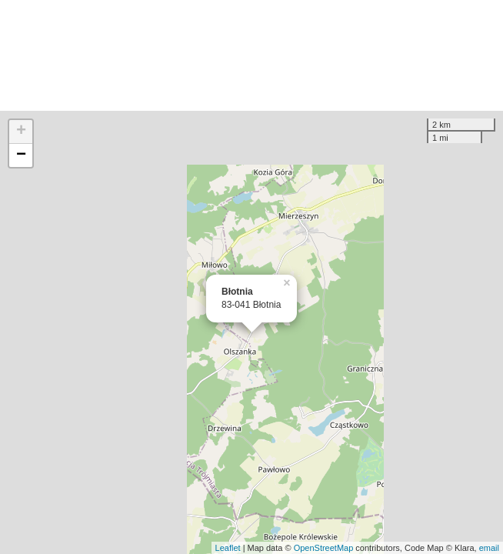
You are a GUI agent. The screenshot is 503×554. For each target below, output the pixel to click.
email (489, 547)
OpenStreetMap (324, 547)
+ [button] (21, 131)
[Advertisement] (251, 55)
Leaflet (228, 547)
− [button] (21, 155)
